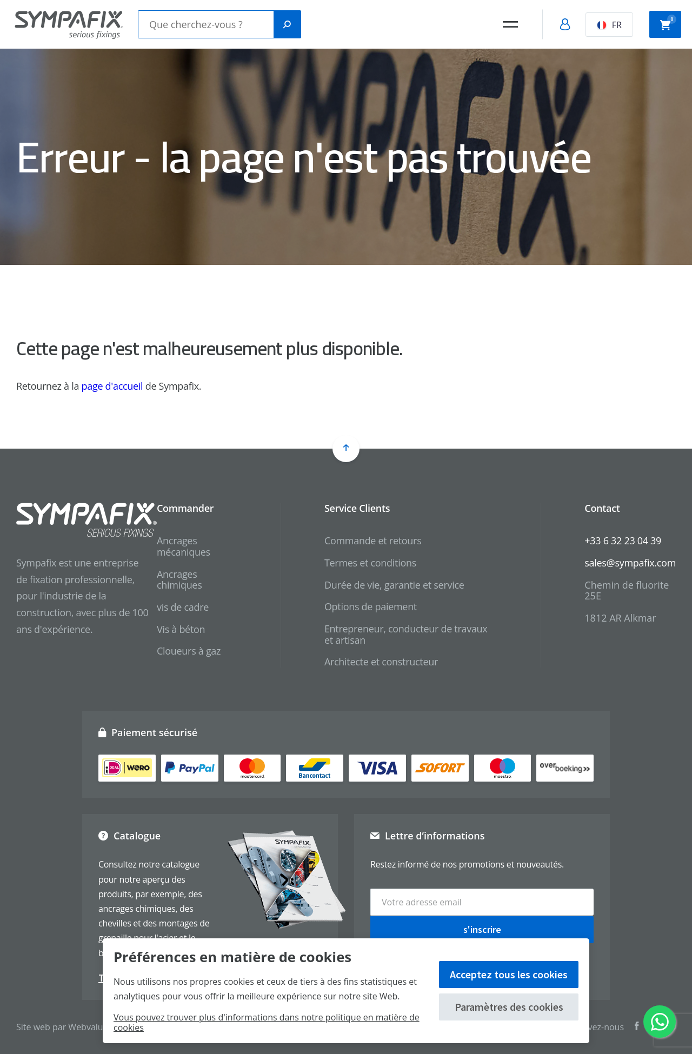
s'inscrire (482, 929)
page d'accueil (112, 385)
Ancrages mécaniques (183, 546)
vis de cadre (183, 607)
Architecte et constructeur (381, 661)
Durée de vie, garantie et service (394, 584)
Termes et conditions (370, 562)
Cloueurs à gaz (189, 650)
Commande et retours (373, 540)
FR (609, 25)
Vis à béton (181, 629)
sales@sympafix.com (630, 562)
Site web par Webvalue (62, 1027)
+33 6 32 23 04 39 (622, 540)
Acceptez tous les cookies (509, 974)
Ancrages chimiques (179, 580)
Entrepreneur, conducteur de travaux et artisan (406, 634)
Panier (668, 23)
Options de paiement (370, 606)
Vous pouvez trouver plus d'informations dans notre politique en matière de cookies (267, 1022)
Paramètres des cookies (509, 1006)
